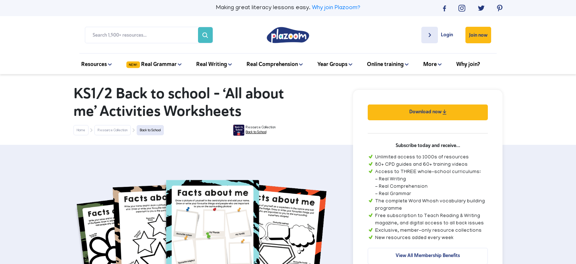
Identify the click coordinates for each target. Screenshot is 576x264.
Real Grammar (153, 64)
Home (81, 130)
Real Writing (214, 64)
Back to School (150, 130)
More (432, 64)
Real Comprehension (274, 64)
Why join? (468, 64)
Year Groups (334, 64)
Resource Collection (112, 130)
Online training (387, 64)
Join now (478, 35)
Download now (427, 112)
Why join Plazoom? (336, 8)
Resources (96, 64)
